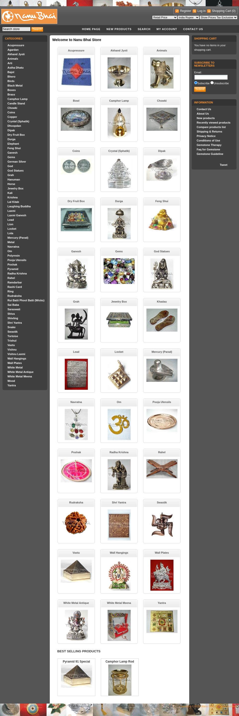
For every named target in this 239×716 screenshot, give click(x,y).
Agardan (13, 49)
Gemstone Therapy (209, 144)
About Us (203, 113)
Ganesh (12, 152)
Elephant (13, 143)
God (10, 166)
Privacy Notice (206, 135)
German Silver (16, 161)
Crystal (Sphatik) (18, 121)
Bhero (11, 76)
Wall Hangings (16, 358)
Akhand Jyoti (16, 54)
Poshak (12, 264)
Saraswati (13, 309)
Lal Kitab (13, 201)
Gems (11, 157)
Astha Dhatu (15, 67)
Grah (10, 175)
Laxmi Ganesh (16, 215)
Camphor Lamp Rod (120, 661)
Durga (11, 139)
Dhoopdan (14, 125)
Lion (10, 224)
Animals (12, 58)
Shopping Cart (222, 11)
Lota (10, 233)
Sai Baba (13, 304)
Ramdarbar (14, 282)
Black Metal (15, 85)
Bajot (10, 72)
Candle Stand (16, 103)
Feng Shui (14, 148)
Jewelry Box (15, 188)
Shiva (11, 313)
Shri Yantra (14, 322)
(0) (234, 11)
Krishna (12, 197)
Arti (9, 63)
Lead (10, 219)
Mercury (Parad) (17, 237)
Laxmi (11, 210)
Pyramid (12, 269)
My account (167, 29)
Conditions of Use (208, 140)
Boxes (11, 90)
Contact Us (193, 29)
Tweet (223, 164)
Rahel (11, 277)
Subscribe (203, 83)
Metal (10, 242)
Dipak (11, 130)
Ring (10, 291)
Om (9, 251)
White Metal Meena (19, 376)
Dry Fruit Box (16, 134)
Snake (11, 327)
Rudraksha (14, 295)
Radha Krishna (17, 273)
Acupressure (15, 45)
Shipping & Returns (209, 131)
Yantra (11, 385)
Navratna (13, 246)
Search (144, 29)
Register (185, 11)
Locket (11, 228)
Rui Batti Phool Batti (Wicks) (25, 300)
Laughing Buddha (19, 206)
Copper (12, 116)
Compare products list (211, 127)
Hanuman (13, 179)
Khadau (162, 301)
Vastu (11, 345)
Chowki (12, 107)
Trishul (11, 340)
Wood (11, 380)
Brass (11, 94)
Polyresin (13, 255)
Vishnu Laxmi (16, 354)
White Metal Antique (20, 371)
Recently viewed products (214, 122)
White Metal (15, 367)
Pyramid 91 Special (76, 661)
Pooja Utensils (16, 260)
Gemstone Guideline (210, 153)
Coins (11, 112)
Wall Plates (14, 362)
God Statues (15, 170)
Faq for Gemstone (208, 149)
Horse (11, 183)
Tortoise (12, 336)
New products (119, 29)
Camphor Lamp (17, 98)
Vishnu (11, 349)
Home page (91, 29)
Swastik (12, 331)
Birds (10, 81)
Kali (9, 192)
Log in (201, 11)
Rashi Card (14, 286)
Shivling (12, 318)
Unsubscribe (221, 83)
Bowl (76, 100)
